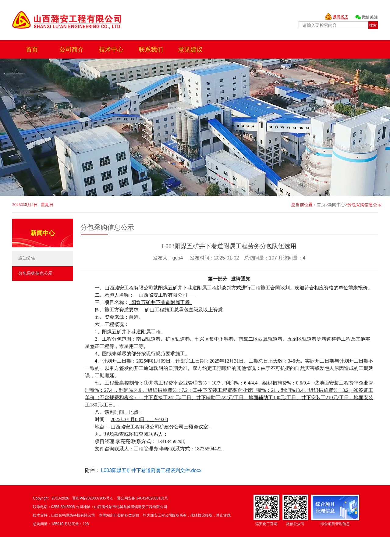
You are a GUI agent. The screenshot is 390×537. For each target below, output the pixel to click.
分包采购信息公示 (364, 204)
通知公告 (26, 258)
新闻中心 (336, 204)
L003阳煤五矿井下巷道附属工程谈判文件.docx (151, 470)
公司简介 (71, 49)
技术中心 (111, 49)
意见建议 (190, 49)
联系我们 (151, 49)
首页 (32, 49)
